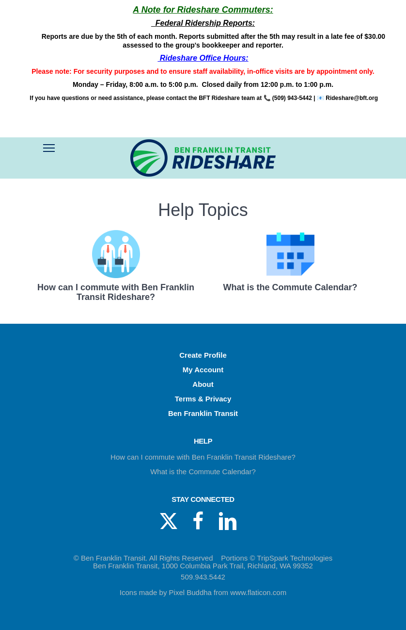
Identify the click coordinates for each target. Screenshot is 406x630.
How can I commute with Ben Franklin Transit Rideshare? (203, 457)
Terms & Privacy (203, 399)
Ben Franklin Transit (203, 413)
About (202, 384)
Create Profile (203, 355)
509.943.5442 (203, 577)
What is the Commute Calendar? (203, 471)
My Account (203, 369)
